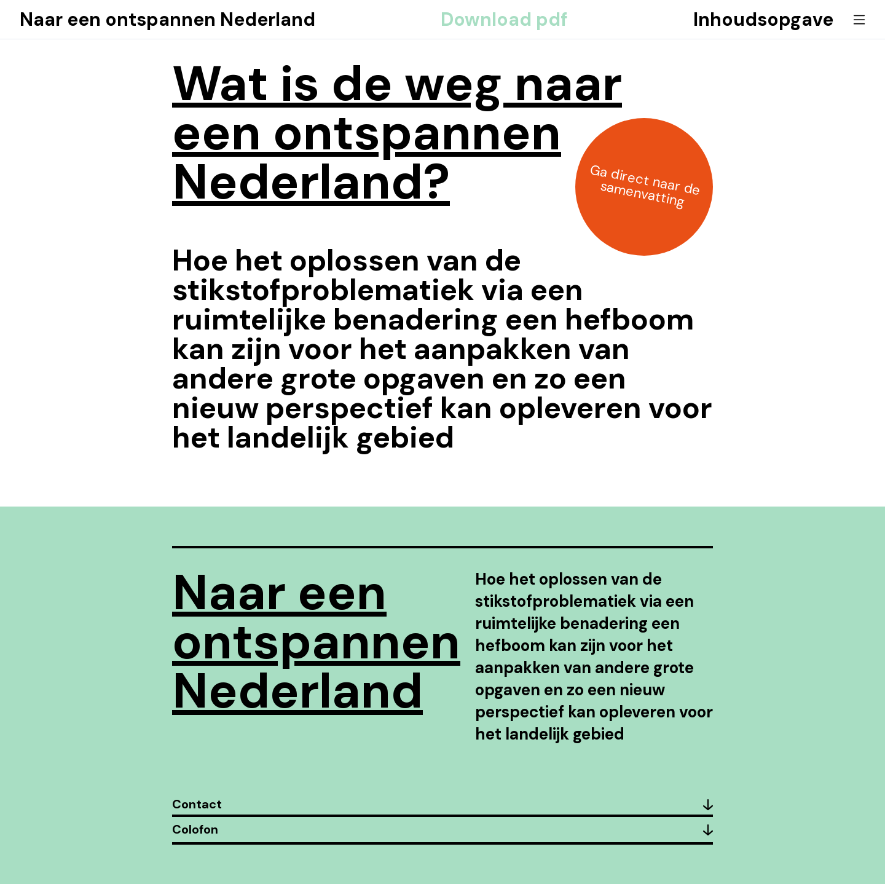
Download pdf (504, 20)
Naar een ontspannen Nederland (167, 20)
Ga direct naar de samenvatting (645, 185)
